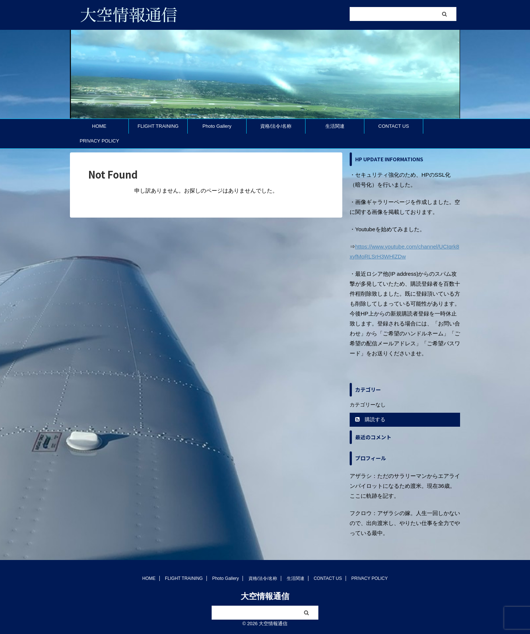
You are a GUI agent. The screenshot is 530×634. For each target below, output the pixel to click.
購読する (370, 419)
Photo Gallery (217, 126)
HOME (99, 126)
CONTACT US (393, 126)
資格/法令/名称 (276, 126)
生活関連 (334, 126)
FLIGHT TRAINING (158, 126)
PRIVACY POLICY (99, 141)
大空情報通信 (265, 596)
